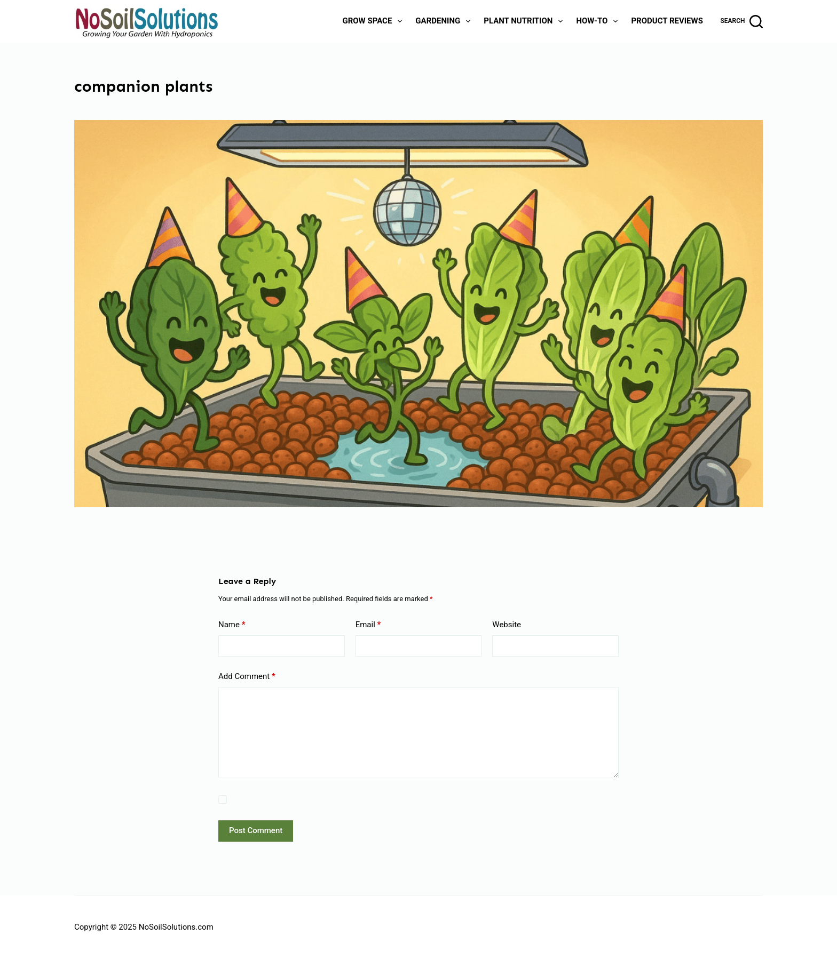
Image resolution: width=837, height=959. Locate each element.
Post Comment (255, 830)
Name (232, 625)
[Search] (741, 21)
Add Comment (246, 676)
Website (506, 624)
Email (368, 625)
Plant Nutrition (525, 21)
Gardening (445, 21)
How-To (599, 21)
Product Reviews (667, 21)
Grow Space (374, 21)
